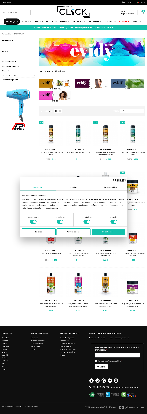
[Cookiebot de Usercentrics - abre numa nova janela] (115, 180)
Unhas (4, 369)
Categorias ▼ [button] (9, 62)
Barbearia (5, 341)
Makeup (4, 352)
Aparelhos (5, 338)
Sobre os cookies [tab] (109, 187)
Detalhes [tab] (73, 187)
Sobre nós (34, 338)
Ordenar (116, 111)
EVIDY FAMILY (19, 34)
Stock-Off (5, 366)
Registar (131, 14)
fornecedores (35, 346)
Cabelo (4, 343)
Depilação (5, 346)
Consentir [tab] (37, 187)
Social (33, 349)
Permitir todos (108, 232)
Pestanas (5, 361)
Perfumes (5, 358)
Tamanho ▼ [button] (8, 40)
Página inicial (6, 34)
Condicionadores (9, 75)
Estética (4, 349)
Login (123, 14)
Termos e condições (38, 341)
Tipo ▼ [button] (5, 51)
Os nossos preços (37, 343)
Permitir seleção (73, 232)
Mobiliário (5, 355)
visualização (46, 111)
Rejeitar (38, 232)
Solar (3, 364)
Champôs (6, 71)
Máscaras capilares (10, 80)
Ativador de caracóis (10, 66)
